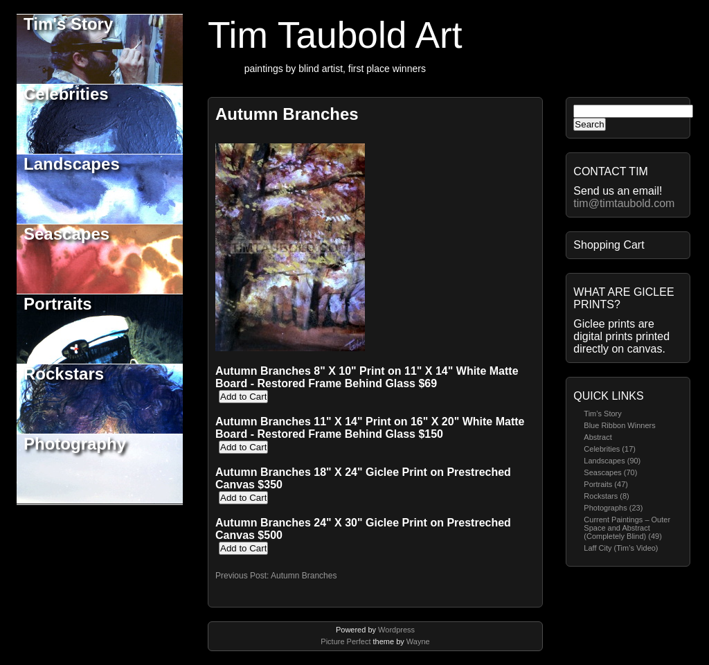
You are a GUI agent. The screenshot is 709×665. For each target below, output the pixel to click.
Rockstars (64, 373)
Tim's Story (68, 24)
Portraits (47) (606, 484)
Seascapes (66, 233)
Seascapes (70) (610, 472)
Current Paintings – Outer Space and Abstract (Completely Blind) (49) (627, 527)
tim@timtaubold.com (623, 203)
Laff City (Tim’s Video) (621, 548)
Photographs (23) (613, 508)
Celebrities (66, 94)
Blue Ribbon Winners (619, 425)
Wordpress (396, 630)
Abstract (597, 437)
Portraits (58, 303)
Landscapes (72, 163)
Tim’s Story (602, 413)
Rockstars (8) (606, 496)
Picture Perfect (345, 641)
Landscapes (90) (612, 460)
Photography (75, 443)
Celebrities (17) (610, 449)
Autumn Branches (287, 114)
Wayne (418, 641)
